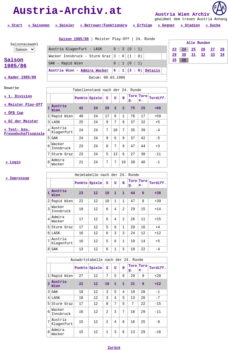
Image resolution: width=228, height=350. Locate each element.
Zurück (113, 348)
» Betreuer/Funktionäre (103, 25)
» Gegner (166, 25)
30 (184, 55)
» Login (13, 162)
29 (174, 55)
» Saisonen (39, 25)
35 (174, 60)
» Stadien (190, 25)
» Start (14, 25)
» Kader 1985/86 (20, 77)
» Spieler (65, 25)
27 (212, 49)
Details (152, 71)
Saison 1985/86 (15, 63)
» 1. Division (18, 96)
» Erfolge (142, 25)
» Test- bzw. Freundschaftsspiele (24, 132)
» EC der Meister (21, 121)
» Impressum (17, 178)
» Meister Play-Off (23, 105)
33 (212, 55)
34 (222, 55)
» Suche (212, 25)
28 (222, 49)
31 (193, 55)
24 (184, 49)
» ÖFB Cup (13, 113)
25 (193, 49)
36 (184, 60)
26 (203, 49)
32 (203, 55)
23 (174, 49)
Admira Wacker (95, 71)
